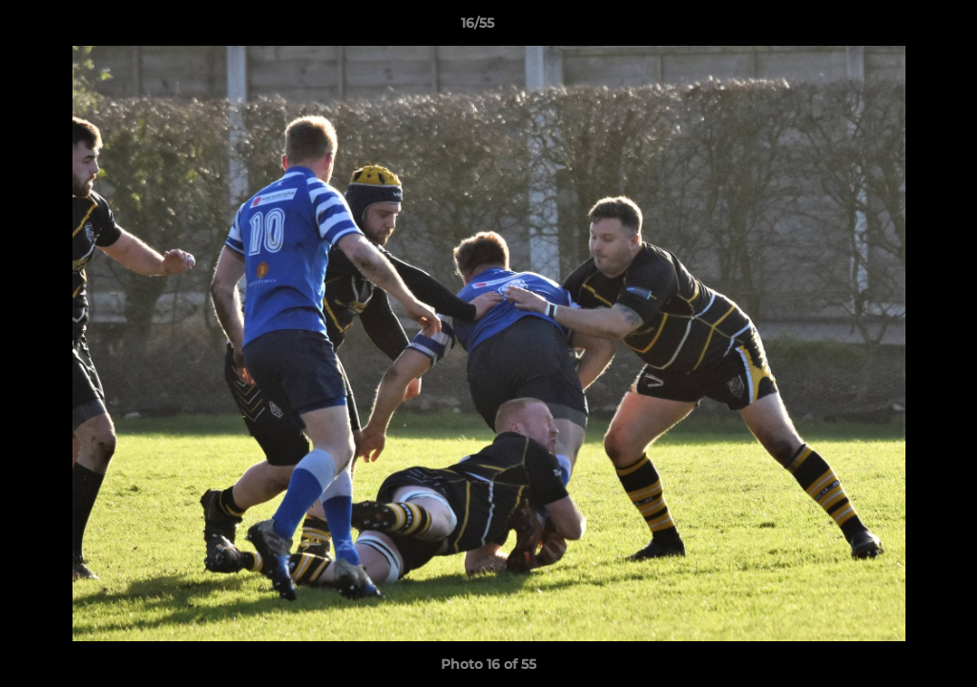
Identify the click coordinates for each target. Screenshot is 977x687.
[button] (896, 27)
